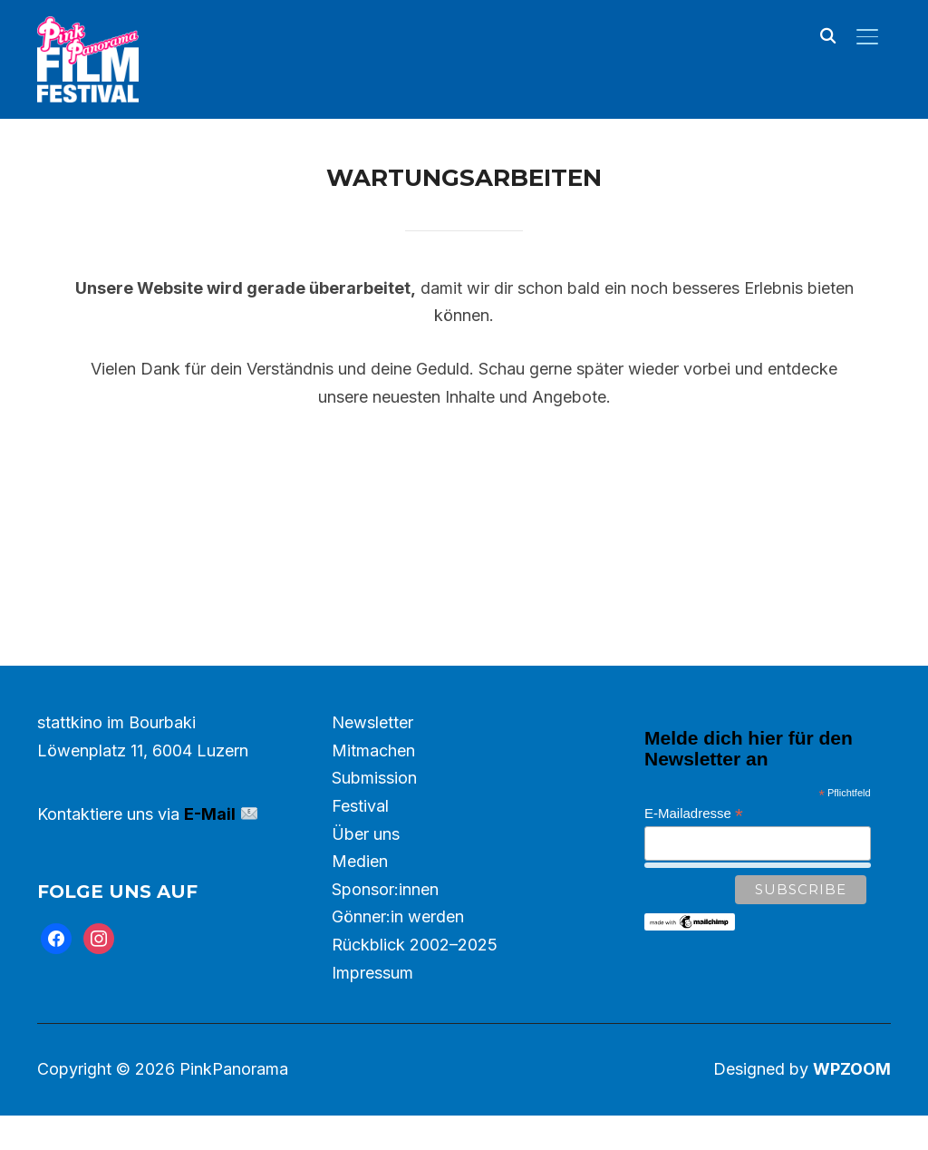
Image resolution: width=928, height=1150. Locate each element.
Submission (374, 812)
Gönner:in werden (398, 950)
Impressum (372, 1007)
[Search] (827, 34)
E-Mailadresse (693, 848)
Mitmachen (373, 784)
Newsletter (372, 756)
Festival (360, 840)
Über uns (366, 868)
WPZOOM (852, 1103)
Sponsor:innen (385, 923)
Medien (360, 895)
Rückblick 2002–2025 (415, 979)
